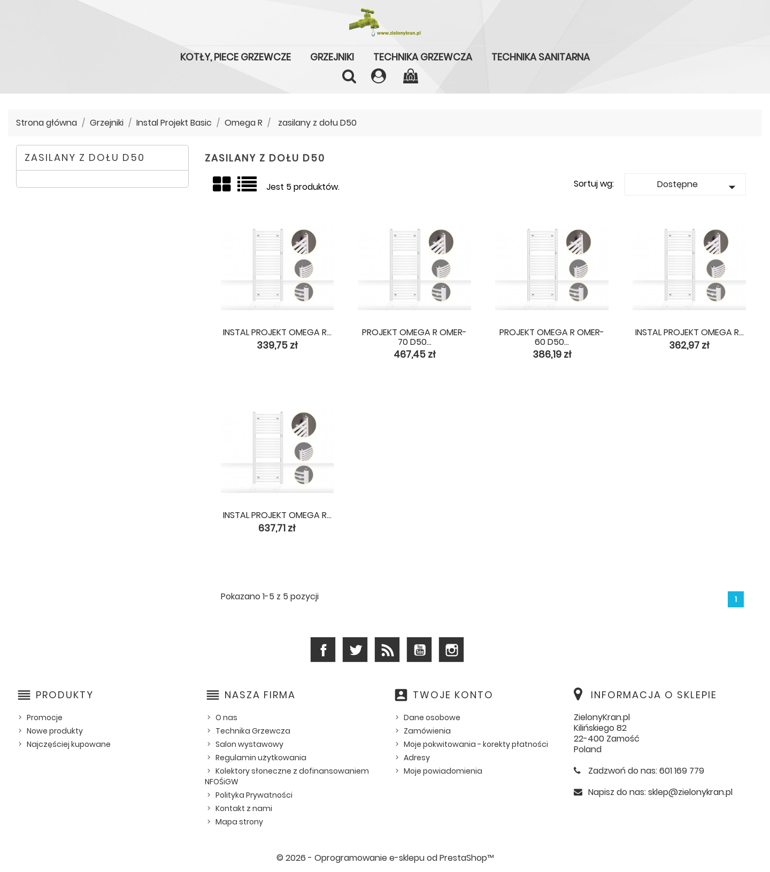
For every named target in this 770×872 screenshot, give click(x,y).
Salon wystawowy (249, 744)
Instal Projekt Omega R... (277, 332)
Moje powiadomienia (443, 771)
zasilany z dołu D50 (85, 157)
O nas (226, 717)
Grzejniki (332, 57)
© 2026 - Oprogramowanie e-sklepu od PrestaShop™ (385, 858)
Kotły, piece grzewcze (235, 57)
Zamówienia (427, 731)
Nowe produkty (55, 731)
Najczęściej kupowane (69, 744)
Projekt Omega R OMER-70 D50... (414, 337)
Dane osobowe (432, 717)
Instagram (451, 649)
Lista (247, 188)
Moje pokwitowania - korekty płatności (476, 744)
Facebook (323, 649)
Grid (222, 185)
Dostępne (698, 186)
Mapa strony (239, 821)
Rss (387, 649)
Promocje (45, 717)
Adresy (417, 757)
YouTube (419, 649)
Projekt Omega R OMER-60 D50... (551, 337)
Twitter (355, 649)
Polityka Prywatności (253, 795)
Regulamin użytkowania (260, 757)
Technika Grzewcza (422, 57)
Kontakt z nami (243, 808)
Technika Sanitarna (540, 57)
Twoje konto (453, 694)
